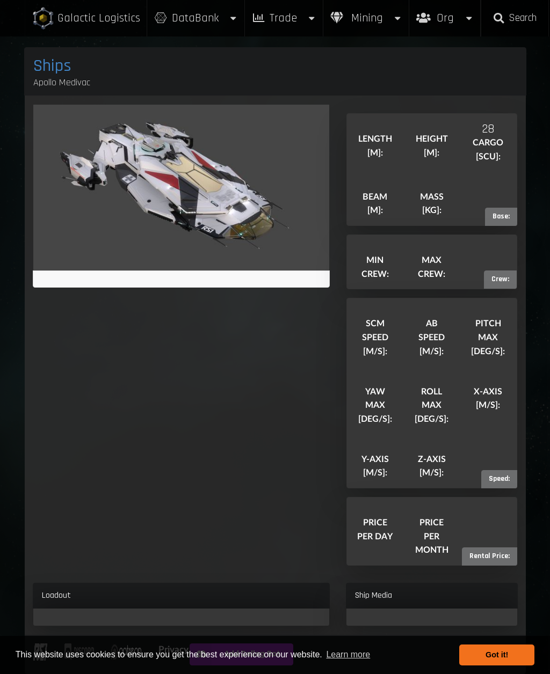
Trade (284, 18)
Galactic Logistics (86, 18)
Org (445, 12)
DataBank (196, 18)
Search (515, 18)
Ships (52, 66)
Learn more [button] (348, 654)
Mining (366, 18)
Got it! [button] (497, 654)
